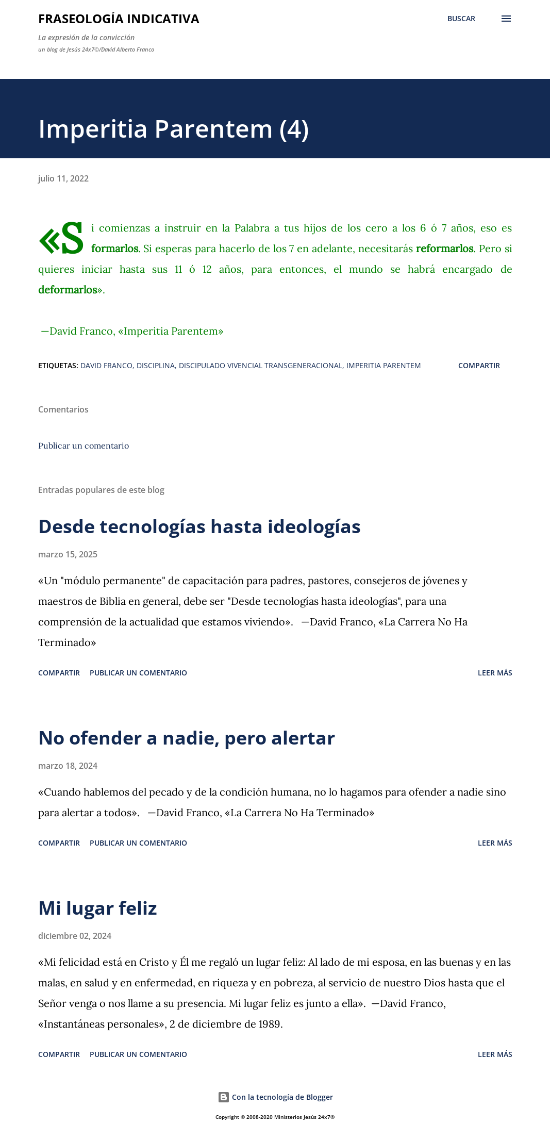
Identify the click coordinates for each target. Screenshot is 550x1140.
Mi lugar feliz (97, 907)
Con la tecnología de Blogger (275, 1097)
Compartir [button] (479, 365)
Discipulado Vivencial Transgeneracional (260, 365)
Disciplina (156, 365)
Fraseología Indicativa (118, 18)
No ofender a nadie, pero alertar (186, 737)
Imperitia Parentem (383, 365)
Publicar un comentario (83, 445)
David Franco (106, 365)
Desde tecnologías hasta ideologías (199, 526)
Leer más (495, 673)
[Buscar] (461, 18)
